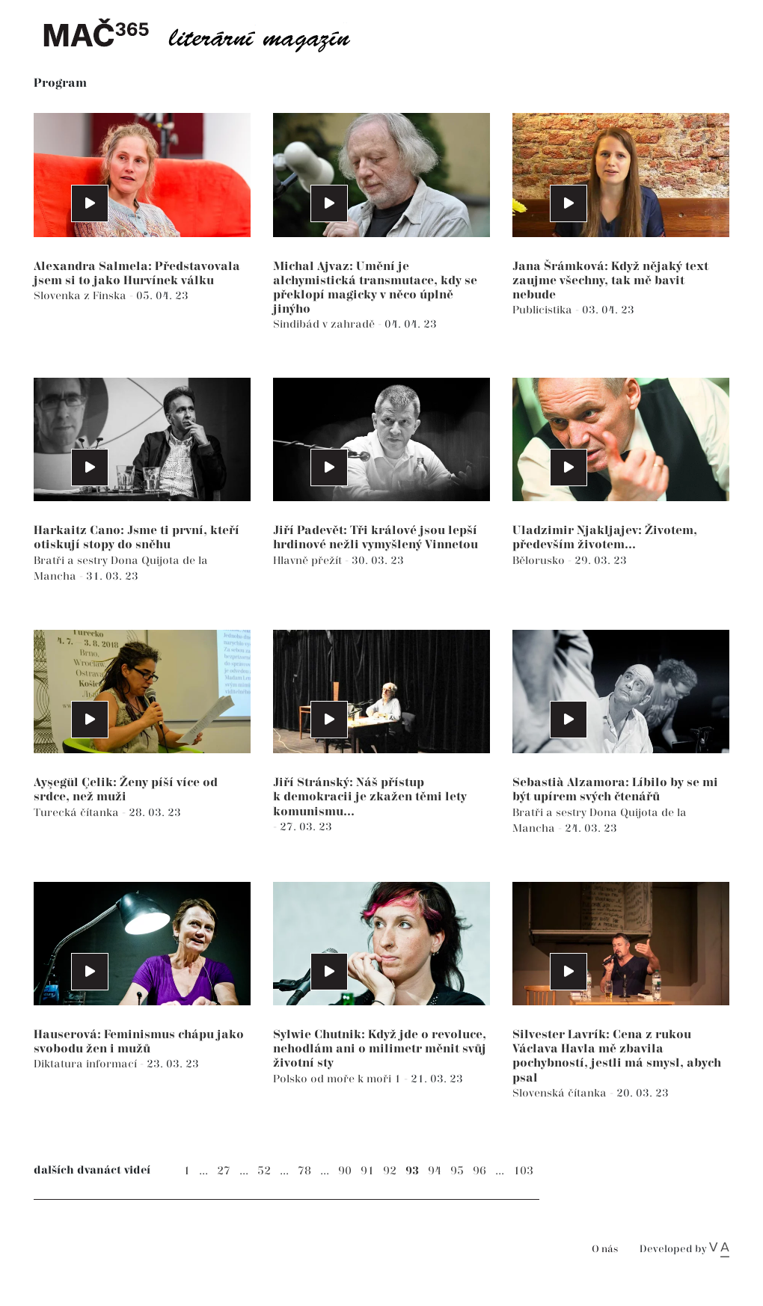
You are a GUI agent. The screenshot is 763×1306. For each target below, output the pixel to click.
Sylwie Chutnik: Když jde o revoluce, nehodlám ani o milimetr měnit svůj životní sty (379, 1049)
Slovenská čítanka (561, 1093)
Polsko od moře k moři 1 (338, 1079)
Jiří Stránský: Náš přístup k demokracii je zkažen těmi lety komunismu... (370, 797)
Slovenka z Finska (81, 295)
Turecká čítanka (78, 812)
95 (457, 1171)
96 (479, 1171)
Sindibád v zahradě (325, 324)
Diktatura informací (87, 1064)
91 (367, 1171)
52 (264, 1171)
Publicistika (543, 310)
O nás (605, 1249)
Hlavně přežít (309, 560)
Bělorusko (540, 560)
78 (304, 1171)
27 (223, 1171)
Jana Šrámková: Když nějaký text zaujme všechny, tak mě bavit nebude (610, 280)
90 (345, 1171)
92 (389, 1171)
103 (523, 1171)
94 (434, 1171)
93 (412, 1171)
